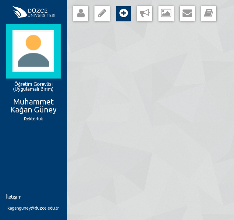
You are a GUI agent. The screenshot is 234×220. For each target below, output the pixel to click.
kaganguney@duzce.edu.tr (33, 208)
